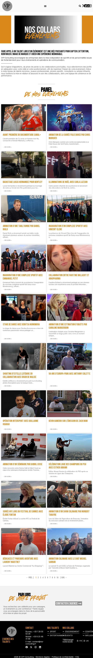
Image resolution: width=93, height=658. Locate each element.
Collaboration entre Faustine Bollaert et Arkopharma (69, 277)
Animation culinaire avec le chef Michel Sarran (67, 560)
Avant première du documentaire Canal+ (22, 135)
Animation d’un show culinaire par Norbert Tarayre (69, 513)
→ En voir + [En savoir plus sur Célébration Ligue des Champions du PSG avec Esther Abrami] (53, 476)
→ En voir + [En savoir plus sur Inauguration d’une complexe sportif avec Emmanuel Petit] (7, 289)
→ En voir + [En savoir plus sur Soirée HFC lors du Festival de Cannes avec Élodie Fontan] (7, 524)
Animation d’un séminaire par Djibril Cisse (22, 464)
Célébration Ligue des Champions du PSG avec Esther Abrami (67, 466)
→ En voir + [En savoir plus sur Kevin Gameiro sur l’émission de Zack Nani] (53, 429)
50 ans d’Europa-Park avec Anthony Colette (69, 373)
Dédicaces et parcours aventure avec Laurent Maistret (20, 560)
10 (57, 577)
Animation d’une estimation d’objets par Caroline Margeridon (68, 326)
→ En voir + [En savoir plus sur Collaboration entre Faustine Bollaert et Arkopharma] (53, 289)
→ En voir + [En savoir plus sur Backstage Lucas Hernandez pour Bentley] (7, 191)
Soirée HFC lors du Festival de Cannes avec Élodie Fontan (23, 513)
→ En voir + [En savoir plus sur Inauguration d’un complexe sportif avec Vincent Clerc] (53, 240)
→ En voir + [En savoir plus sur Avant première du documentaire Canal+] (7, 147)
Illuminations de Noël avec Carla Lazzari (68, 182)
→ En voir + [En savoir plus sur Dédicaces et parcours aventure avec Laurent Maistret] (7, 571)
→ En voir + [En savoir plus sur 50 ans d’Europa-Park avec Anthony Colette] (53, 386)
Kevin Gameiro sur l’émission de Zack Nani (68, 421)
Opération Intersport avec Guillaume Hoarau (20, 422)
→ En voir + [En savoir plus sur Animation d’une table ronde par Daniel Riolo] (7, 240)
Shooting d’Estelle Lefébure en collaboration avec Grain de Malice (19, 375)
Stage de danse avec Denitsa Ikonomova (21, 324)
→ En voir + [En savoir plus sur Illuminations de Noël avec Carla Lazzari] (53, 191)
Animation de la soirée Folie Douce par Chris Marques (69, 136)
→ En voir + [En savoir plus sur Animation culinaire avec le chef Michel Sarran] (53, 571)
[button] (45, 6)
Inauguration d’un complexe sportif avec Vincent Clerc (68, 227)
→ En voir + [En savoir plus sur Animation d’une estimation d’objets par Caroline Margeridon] (53, 339)
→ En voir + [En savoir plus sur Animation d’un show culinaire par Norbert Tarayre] (53, 524)
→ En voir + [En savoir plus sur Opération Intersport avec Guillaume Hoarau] (7, 429)
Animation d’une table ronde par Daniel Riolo (21, 227)
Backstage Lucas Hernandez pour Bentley (22, 182)
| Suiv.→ (63, 577)
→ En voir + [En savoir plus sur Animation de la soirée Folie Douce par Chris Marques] (53, 147)
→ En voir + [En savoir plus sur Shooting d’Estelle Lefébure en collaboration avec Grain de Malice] (7, 386)
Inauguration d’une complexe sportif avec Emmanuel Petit (23, 277)
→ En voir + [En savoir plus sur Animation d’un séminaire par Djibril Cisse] (7, 476)
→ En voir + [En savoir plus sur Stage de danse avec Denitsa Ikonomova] (7, 339)
